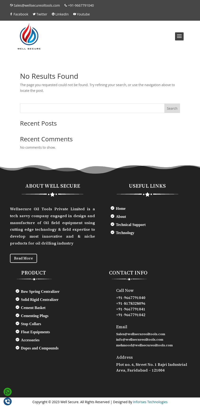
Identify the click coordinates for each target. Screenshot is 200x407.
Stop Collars (31, 325)
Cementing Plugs (34, 316)
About (121, 217)
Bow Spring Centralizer (40, 292)
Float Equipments (35, 333)
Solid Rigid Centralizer (39, 300)
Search (172, 108)
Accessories (30, 341)
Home (121, 208)
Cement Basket (33, 308)
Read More (24, 258)
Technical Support (131, 225)
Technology (125, 233)
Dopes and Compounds (39, 349)
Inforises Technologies (150, 402)
